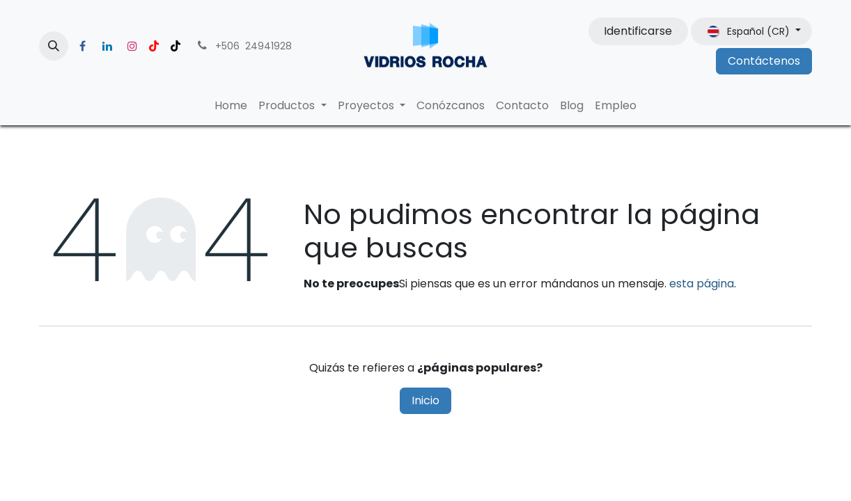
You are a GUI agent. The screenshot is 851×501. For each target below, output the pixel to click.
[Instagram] (132, 46)
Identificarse (638, 31)
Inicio (425, 400)
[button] (53, 46)
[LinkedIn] (107, 46)
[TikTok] (175, 46)
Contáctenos (764, 61)
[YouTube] (154, 46)
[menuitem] (231, 106)
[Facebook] (82, 46)
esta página (701, 284)
